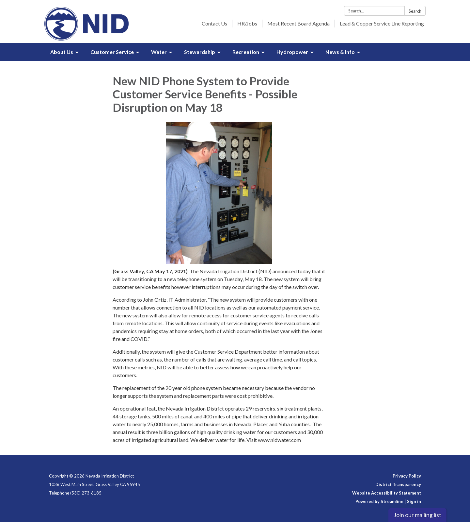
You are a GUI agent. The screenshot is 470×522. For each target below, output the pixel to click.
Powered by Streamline (379, 501)
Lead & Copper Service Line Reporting (382, 23)
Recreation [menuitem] (245, 52)
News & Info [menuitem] (340, 52)
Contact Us (214, 23)
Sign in (414, 501)
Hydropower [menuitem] (292, 52)
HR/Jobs (247, 23)
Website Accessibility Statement (386, 493)
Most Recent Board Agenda (298, 23)
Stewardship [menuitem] (199, 52)
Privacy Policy (407, 476)
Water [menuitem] (159, 52)
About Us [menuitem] (61, 52)
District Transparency (398, 484)
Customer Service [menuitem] (112, 52)
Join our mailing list (417, 515)
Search (415, 11)
